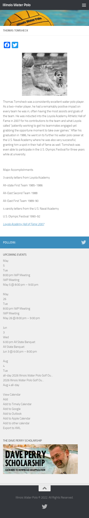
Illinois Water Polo (17, 5)
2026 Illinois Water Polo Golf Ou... (23, 380)
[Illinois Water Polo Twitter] (83, 242)
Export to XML (12, 428)
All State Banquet (13, 347)
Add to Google (12, 409)
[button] (5, 399)
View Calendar (12, 394)
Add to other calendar (16, 423)
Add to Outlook (12, 413)
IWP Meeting (11, 280)
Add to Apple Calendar (16, 418)
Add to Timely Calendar (17, 404)
